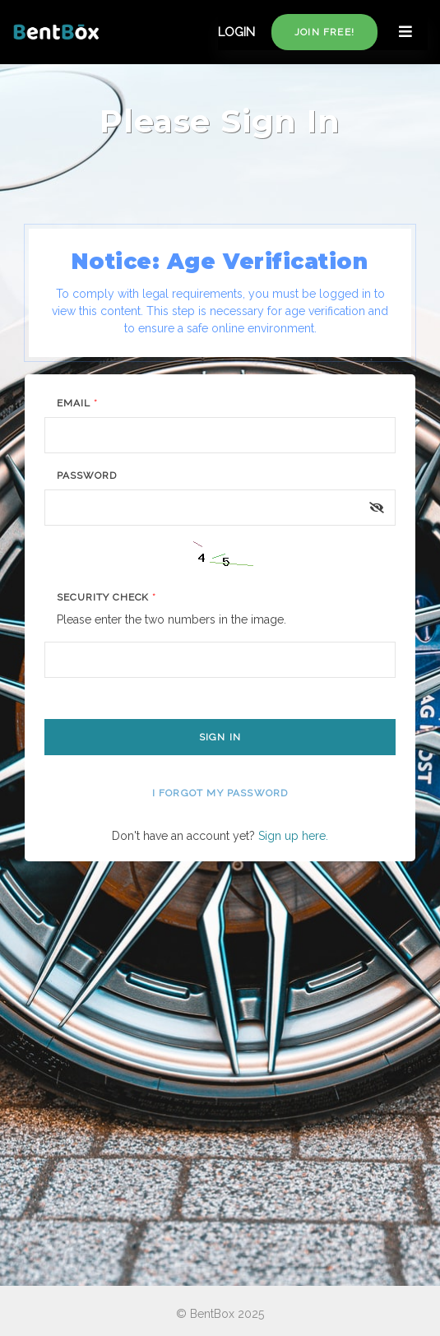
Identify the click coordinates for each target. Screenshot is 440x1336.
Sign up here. (293, 835)
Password (87, 475)
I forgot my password (220, 793)
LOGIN (236, 32)
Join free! (324, 32)
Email (77, 403)
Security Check (106, 597)
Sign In (220, 737)
